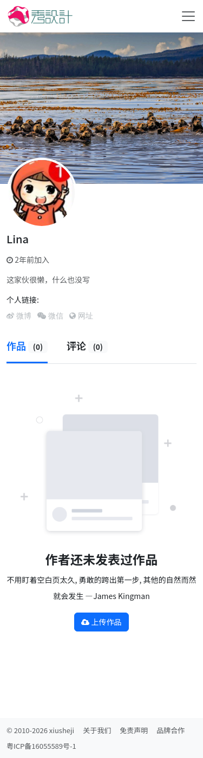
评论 (87, 345)
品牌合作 (170, 730)
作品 (27, 345)
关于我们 (97, 730)
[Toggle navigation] (188, 16)
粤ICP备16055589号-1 (41, 746)
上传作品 (101, 621)
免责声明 (134, 730)
